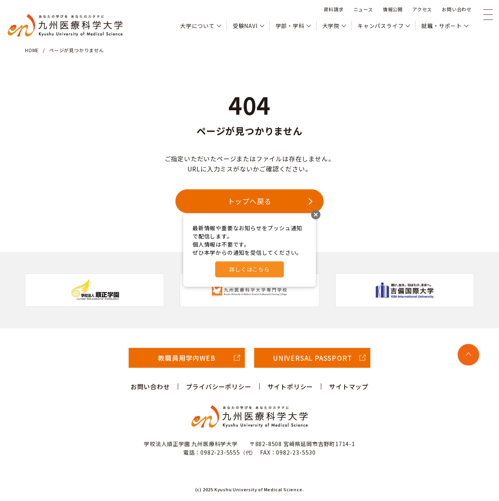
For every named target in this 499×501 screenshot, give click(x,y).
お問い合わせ (457, 9)
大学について (197, 26)
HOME (32, 50)
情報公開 (393, 9)
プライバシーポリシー (218, 386)
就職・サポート (441, 26)
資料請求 (333, 9)
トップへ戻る (250, 201)
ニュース (363, 9)
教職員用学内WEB (186, 358)
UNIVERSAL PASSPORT (312, 358)
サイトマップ (348, 386)
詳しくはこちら (249, 269)
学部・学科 (290, 26)
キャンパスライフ (380, 26)
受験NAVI (245, 26)
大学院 (331, 26)
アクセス (422, 9)
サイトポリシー (290, 386)
